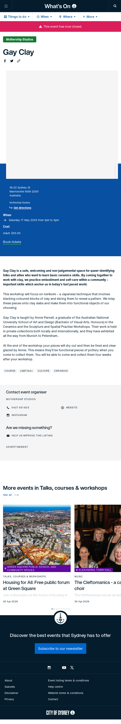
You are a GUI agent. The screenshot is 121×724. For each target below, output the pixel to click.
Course (10, 370)
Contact (53, 699)
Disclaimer (11, 693)
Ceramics (61, 370)
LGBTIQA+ (26, 370)
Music (78, 576)
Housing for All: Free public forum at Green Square (36, 585)
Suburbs (10, 687)
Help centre (55, 687)
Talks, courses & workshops (24, 576)
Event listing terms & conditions (68, 680)
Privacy (9, 699)
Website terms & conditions (65, 693)
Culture (44, 370)
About (8, 680)
